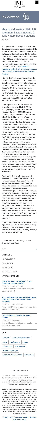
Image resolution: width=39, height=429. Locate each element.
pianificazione (15, 342)
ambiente (6, 338)
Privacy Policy (8, 417)
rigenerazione (20, 346)
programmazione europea (12, 355)
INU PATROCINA (8, 267)
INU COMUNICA (7, 263)
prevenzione (29, 355)
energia (25, 342)
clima (5, 342)
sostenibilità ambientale (21, 338)
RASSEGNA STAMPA (9, 272)
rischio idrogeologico (10, 351)
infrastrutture (7, 346)
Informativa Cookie (21, 417)
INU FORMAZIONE (8, 259)
